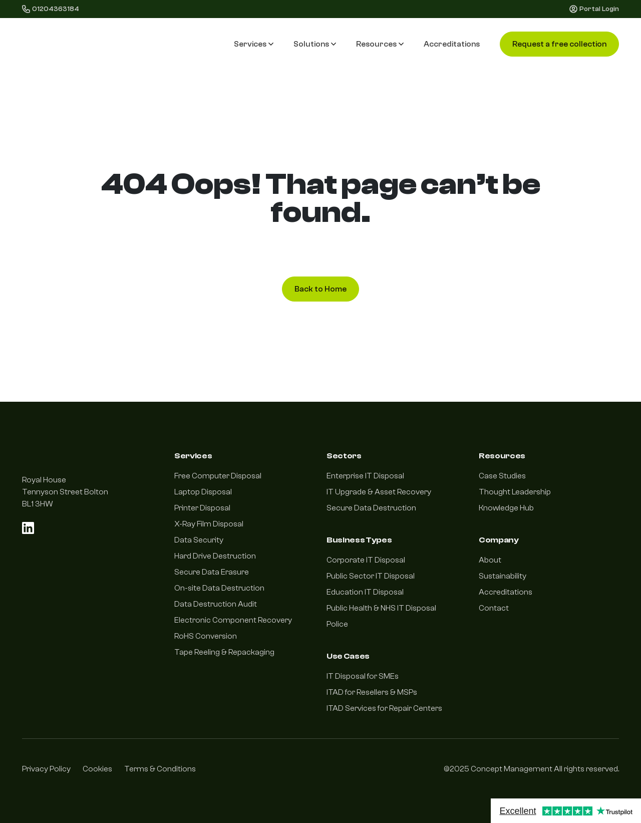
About (490, 560)
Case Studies (502, 475)
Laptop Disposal (203, 491)
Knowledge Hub (506, 507)
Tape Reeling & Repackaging (224, 652)
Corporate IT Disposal (366, 560)
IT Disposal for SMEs (363, 676)
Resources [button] (380, 44)
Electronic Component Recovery (233, 620)
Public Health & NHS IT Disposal (381, 608)
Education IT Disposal (365, 592)
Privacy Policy (46, 768)
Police (337, 624)
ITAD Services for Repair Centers (384, 708)
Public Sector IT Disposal (371, 576)
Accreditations (452, 44)
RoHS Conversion (205, 636)
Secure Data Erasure (211, 572)
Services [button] (253, 44)
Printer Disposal (202, 507)
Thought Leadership (515, 491)
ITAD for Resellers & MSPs (372, 692)
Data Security (198, 539)
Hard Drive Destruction (215, 556)
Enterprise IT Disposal (365, 475)
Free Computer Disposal (217, 475)
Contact (494, 608)
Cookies (97, 768)
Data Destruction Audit (215, 604)
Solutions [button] (314, 44)
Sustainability (502, 576)
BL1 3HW (37, 503)
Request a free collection (559, 44)
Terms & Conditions (160, 768)
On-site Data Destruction (219, 588)
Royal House (44, 479)
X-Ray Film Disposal (208, 523)
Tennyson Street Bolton (65, 491)
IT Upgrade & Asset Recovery (379, 491)
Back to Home (320, 289)
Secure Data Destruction (371, 507)
